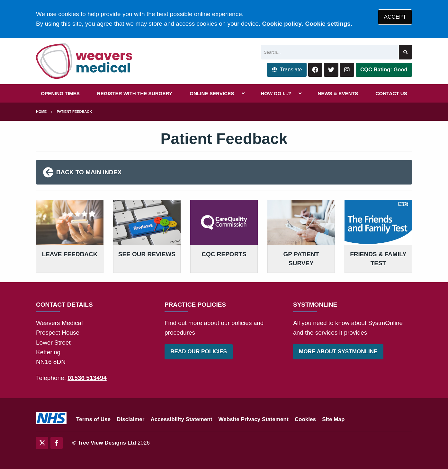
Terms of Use (93, 419)
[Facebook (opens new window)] (56, 443)
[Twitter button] (331, 70)
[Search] (330, 52)
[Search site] (405, 52)
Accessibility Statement (181, 419)
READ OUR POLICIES (198, 351)
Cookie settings (327, 23)
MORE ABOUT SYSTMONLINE (338, 351)
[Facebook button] (315, 70)
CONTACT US (391, 93)
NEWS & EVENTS (338, 93)
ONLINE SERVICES (212, 93)
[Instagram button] (347, 70)
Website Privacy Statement (253, 419)
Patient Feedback (74, 111)
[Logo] (84, 61)
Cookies (305, 419)
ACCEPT (395, 17)
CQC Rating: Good (384, 70)
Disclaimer (130, 419)
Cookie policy (282, 23)
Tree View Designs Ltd (107, 443)
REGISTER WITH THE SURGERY (134, 93)
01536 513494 (87, 377)
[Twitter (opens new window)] (42, 443)
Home (41, 111)
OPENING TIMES (60, 93)
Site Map (333, 419)
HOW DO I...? (276, 93)
